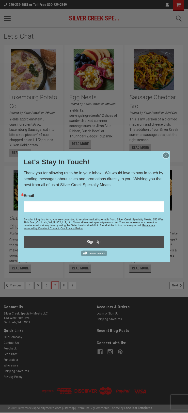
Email (29, 196)
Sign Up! (93, 242)
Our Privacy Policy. (72, 228)
